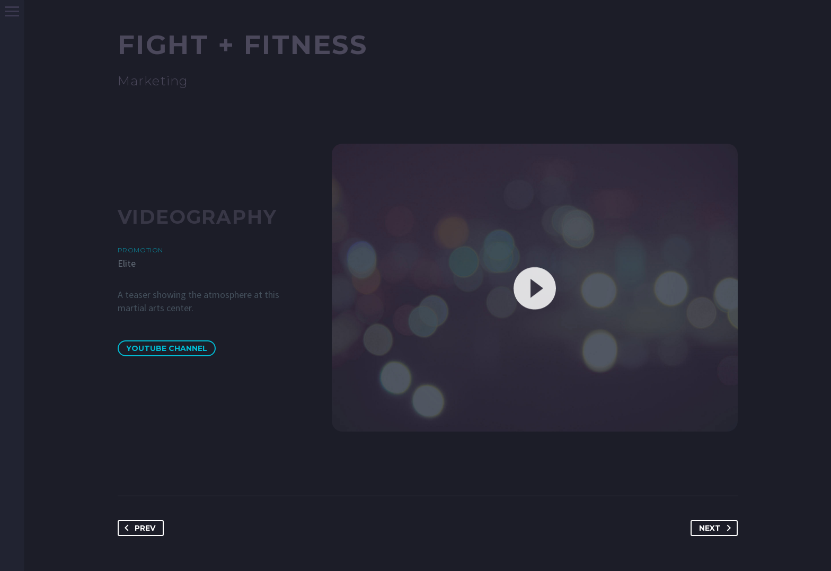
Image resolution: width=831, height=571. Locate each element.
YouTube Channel (166, 348)
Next (717, 528)
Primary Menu (12, 11)
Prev (137, 528)
